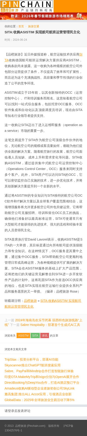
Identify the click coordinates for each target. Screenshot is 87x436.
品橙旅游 (27, 6)
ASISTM (23, 335)
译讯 (44, 335)
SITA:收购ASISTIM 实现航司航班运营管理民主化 (42, 32)
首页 (21, 26)
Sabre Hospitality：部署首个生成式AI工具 (50, 325)
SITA (35, 335)
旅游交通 (33, 26)
